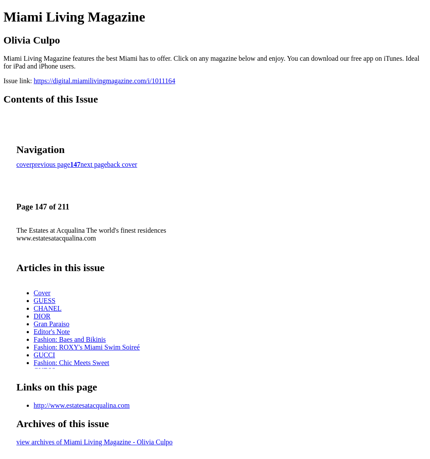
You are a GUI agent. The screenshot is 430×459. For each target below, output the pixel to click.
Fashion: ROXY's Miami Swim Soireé (87, 347)
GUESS (45, 300)
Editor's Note (52, 331)
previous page (51, 164)
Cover (42, 293)
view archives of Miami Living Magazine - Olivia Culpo (94, 442)
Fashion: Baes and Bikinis (70, 339)
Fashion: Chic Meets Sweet (71, 362)
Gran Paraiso (51, 324)
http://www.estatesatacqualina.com (82, 405)
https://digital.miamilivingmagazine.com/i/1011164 (104, 80)
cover (24, 164)
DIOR (42, 316)
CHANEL (48, 308)
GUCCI (44, 355)
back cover (122, 164)
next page (94, 164)
